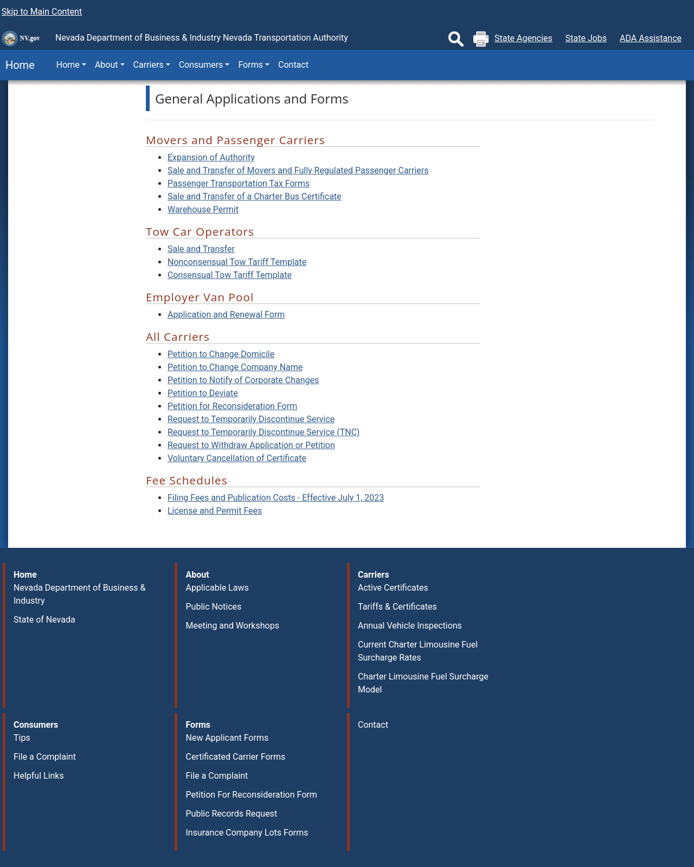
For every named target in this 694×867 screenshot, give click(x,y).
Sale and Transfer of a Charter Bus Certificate (255, 196)
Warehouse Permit (203, 209)
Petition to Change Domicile (221, 354)
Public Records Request (231, 813)
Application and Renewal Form (226, 314)
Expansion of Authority (211, 157)
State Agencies (523, 38)
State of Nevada (44, 619)
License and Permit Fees (215, 511)
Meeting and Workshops (232, 625)
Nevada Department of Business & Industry (79, 594)
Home (17, 65)
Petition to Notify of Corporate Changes (243, 380)
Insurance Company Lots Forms (246, 832)
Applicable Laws (216, 588)
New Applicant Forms (226, 738)
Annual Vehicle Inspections (410, 625)
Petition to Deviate (203, 393)
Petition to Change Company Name (235, 367)
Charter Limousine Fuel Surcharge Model (423, 683)
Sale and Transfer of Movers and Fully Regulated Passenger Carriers (298, 170)
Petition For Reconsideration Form (251, 795)
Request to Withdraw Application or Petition (251, 445)
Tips (22, 738)
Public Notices (213, 606)
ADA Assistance (651, 38)
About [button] (106, 65)
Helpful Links (39, 776)
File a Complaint (45, 757)
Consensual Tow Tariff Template (230, 275)
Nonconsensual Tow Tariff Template (237, 262)
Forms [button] (250, 65)
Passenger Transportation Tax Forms (239, 183)
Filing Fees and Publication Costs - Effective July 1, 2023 (276, 498)
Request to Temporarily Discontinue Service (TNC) (263, 432)
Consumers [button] (201, 65)
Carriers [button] (148, 65)
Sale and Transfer (201, 249)
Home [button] (68, 65)
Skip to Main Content (42, 12)
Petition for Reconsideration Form (232, 406)
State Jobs (586, 38)
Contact (293, 65)
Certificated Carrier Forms (235, 757)
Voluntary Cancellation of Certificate (237, 458)
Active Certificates (393, 588)
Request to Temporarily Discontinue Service (251, 419)
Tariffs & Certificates (397, 606)
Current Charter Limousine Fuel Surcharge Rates (418, 651)
